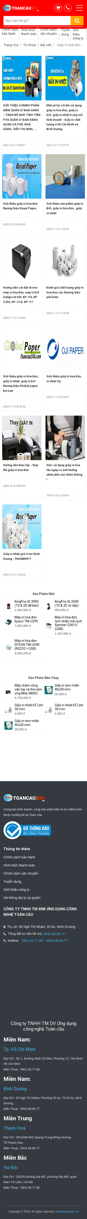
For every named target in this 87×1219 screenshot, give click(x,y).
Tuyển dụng (12, 881)
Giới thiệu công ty (16, 889)
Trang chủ (11, 45)
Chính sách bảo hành (19, 857)
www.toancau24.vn (67, 1211)
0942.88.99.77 (54, 934)
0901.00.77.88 (32, 940)
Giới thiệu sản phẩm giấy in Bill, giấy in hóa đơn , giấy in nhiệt (64, 208)
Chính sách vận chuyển (20, 873)
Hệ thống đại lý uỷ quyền (21, 898)
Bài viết (45, 45)
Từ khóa (29, 45)
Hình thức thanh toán (19, 865)
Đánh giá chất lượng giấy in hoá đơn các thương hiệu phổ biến (65, 292)
